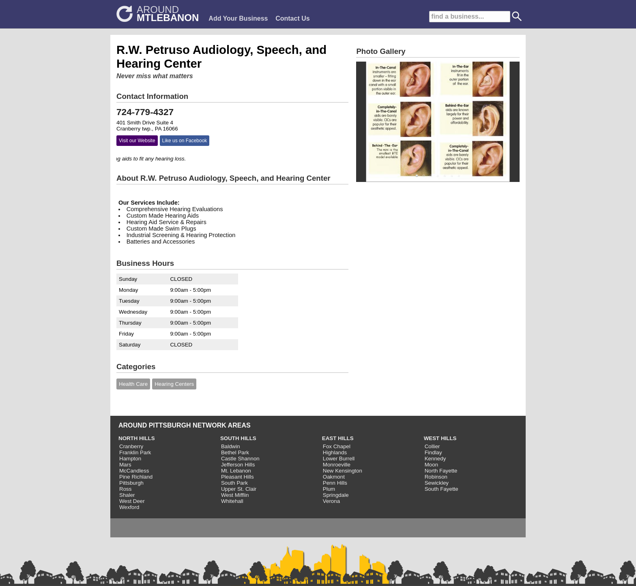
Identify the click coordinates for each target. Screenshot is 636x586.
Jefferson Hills (238, 465)
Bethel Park (235, 452)
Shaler (127, 495)
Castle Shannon (240, 459)
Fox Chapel (336, 446)
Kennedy (435, 459)
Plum (329, 489)
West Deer (132, 501)
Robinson (436, 477)
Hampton (130, 459)
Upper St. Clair (238, 489)
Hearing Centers (174, 384)
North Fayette (441, 471)
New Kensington (342, 471)
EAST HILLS (338, 438)
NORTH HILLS (136, 438)
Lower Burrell (339, 459)
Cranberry (131, 446)
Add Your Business (238, 18)
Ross (125, 489)
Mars (125, 465)
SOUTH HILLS (238, 438)
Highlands (335, 452)
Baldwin (230, 446)
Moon (431, 465)
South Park (234, 483)
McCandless (134, 471)
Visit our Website (137, 140)
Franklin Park (135, 452)
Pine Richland (136, 477)
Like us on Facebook (184, 140)
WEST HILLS (440, 438)
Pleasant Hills (237, 477)
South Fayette (441, 489)
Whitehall (232, 501)
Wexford (129, 507)
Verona (331, 501)
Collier (432, 446)
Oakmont (334, 477)
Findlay (433, 452)
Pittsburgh (131, 483)
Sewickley (437, 483)
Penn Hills (335, 483)
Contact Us (292, 18)
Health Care (133, 384)
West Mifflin (235, 495)
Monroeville (336, 465)
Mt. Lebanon (236, 471)
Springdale (336, 495)
